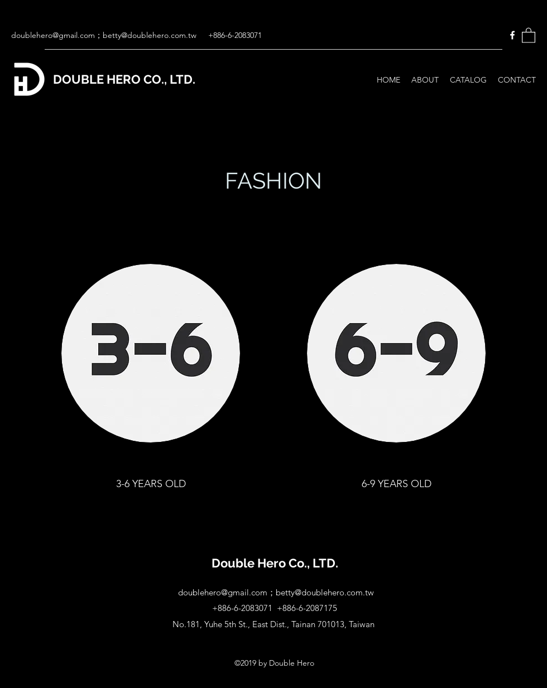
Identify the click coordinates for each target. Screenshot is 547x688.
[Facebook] (512, 35)
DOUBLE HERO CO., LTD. (124, 79)
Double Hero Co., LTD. (275, 563)
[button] (528, 35)
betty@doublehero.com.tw (149, 35)
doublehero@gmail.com (53, 35)
